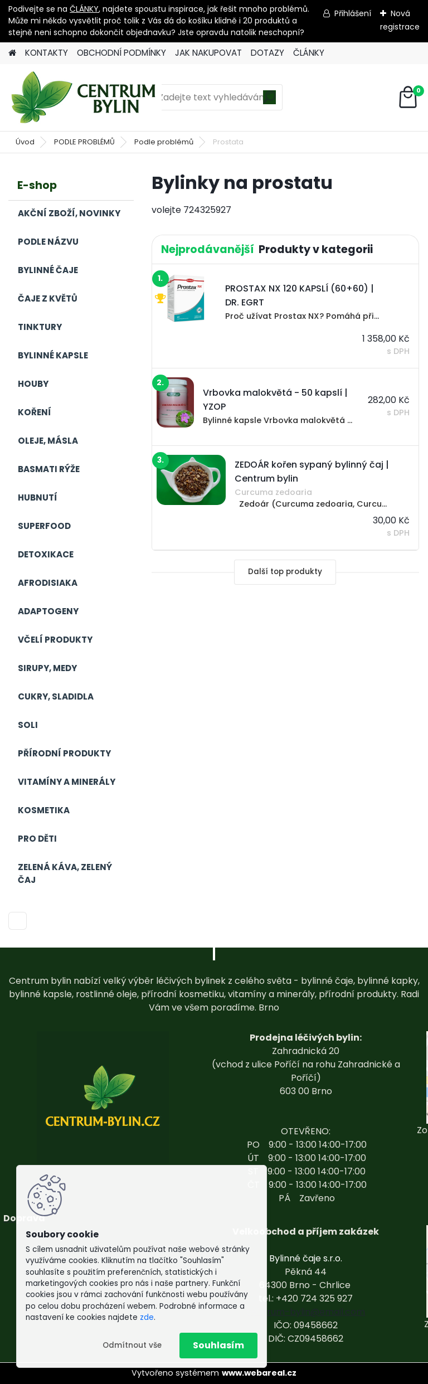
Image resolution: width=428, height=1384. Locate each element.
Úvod (25, 142)
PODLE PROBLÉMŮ (84, 142)
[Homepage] (12, 53)
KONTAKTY (46, 53)
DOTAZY (267, 53)
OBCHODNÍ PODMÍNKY (121, 53)
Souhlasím (218, 1345)
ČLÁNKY (84, 8)
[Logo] (85, 97)
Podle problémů (163, 142)
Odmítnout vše (132, 1345)
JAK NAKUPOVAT (208, 53)
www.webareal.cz (259, 1372)
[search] (269, 101)
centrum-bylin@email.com (305, 1311)
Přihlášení (352, 13)
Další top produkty (285, 571)
